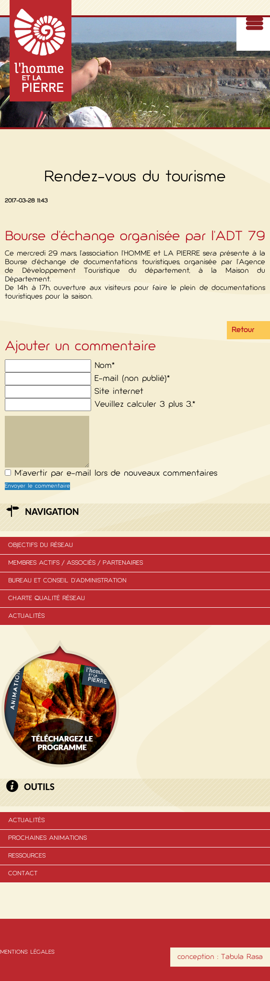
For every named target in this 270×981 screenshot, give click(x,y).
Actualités (26, 616)
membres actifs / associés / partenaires (75, 563)
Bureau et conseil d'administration (67, 581)
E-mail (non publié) (132, 378)
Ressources (27, 856)
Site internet (118, 391)
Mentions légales (27, 952)
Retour (243, 330)
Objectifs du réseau (40, 545)
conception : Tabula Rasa (220, 957)
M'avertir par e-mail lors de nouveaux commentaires (115, 473)
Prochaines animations (47, 838)
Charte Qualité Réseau (46, 598)
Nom (104, 365)
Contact (22, 874)
